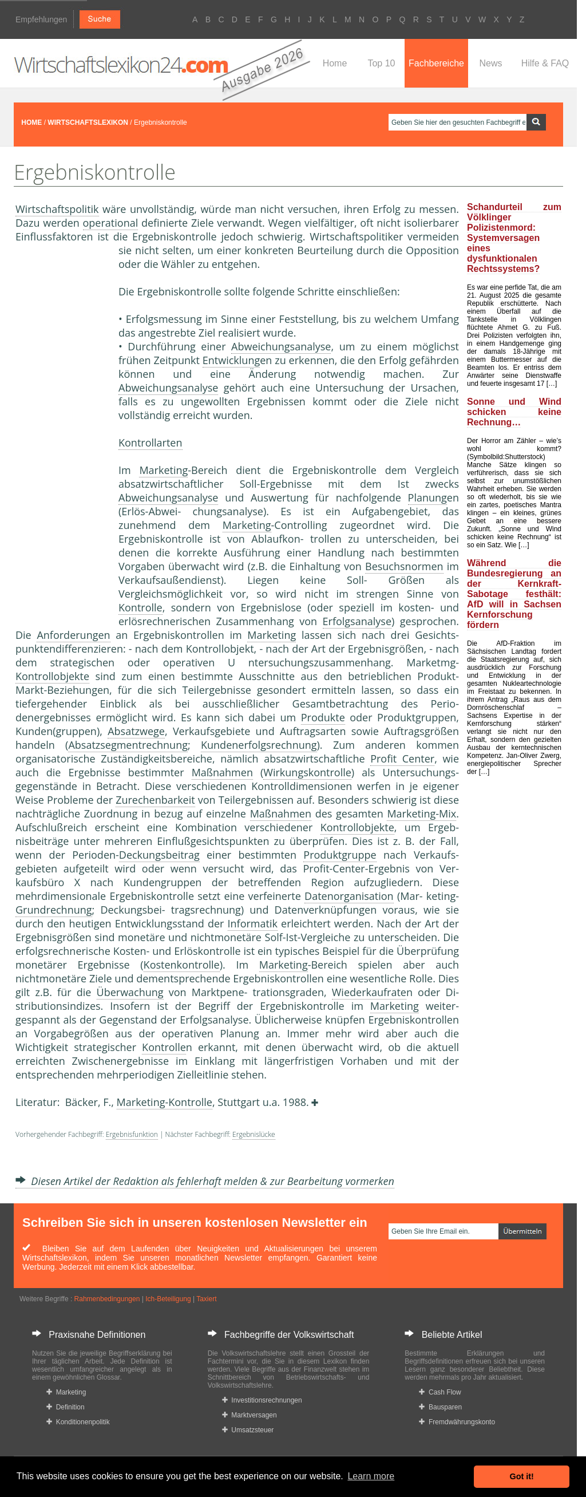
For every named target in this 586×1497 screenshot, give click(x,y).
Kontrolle (140, 607)
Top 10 (381, 63)
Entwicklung (231, 360)
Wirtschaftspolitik (57, 209)
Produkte (323, 717)
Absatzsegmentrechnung (128, 745)
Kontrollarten (150, 442)
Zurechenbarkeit (155, 800)
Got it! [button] (522, 1476)
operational (110, 223)
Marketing (163, 470)
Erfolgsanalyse (357, 621)
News (490, 63)
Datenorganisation (349, 896)
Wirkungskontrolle (307, 772)
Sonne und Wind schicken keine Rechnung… (514, 412)
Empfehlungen (41, 19)
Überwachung (130, 992)
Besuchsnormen (404, 566)
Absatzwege (136, 731)
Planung (427, 497)
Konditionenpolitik (78, 1422)
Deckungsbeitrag (159, 855)
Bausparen (440, 1407)
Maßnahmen (222, 772)
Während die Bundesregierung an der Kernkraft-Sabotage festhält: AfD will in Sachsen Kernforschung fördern (514, 594)
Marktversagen (249, 1415)
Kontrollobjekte (52, 676)
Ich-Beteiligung (168, 1299)
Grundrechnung (53, 910)
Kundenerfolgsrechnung (259, 745)
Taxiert (206, 1299)
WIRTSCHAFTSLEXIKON (87, 123)
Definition (65, 1407)
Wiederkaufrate (369, 992)
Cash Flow (440, 1392)
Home (335, 63)
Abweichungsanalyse (281, 346)
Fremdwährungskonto (457, 1422)
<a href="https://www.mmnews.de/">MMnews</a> (61, 434)
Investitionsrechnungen (262, 1400)
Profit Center (402, 758)
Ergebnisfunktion (132, 1134)
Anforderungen (73, 635)
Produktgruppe (339, 855)
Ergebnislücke (253, 1134)
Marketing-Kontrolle (164, 1102)
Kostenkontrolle (182, 964)
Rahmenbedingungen (107, 1299)
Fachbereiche (436, 63)
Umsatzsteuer (248, 1430)
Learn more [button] (370, 1476)
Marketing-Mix (421, 813)
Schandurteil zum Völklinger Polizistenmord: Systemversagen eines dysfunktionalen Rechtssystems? (514, 238)
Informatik (253, 923)
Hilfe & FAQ (545, 63)
